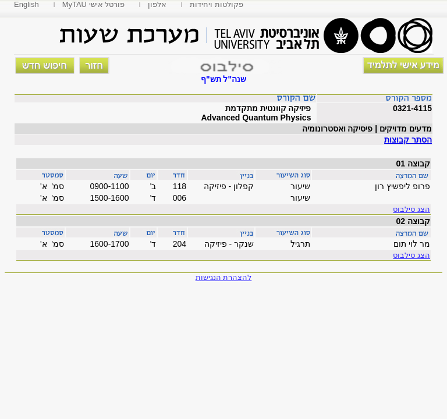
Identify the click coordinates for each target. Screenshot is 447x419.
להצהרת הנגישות (224, 277)
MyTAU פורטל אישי (93, 4)
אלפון (157, 4)
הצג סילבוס (411, 209)
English (26, 4)
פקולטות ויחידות (216, 4)
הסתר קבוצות (408, 139)
